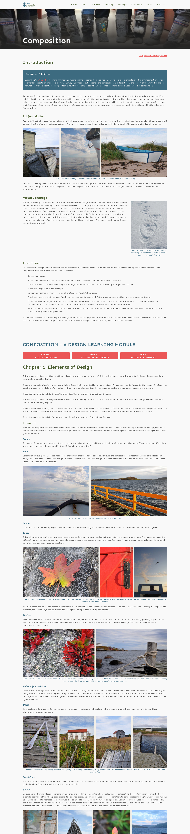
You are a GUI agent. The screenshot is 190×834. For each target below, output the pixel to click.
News (149, 4)
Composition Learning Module (153, 55)
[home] (29, 4)
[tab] (46, 355)
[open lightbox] (95, 152)
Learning (109, 4)
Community (136, 4)
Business (96, 4)
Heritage (122, 4)
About (84, 4)
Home (74, 4)
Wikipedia (42, 80)
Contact (161, 4)
